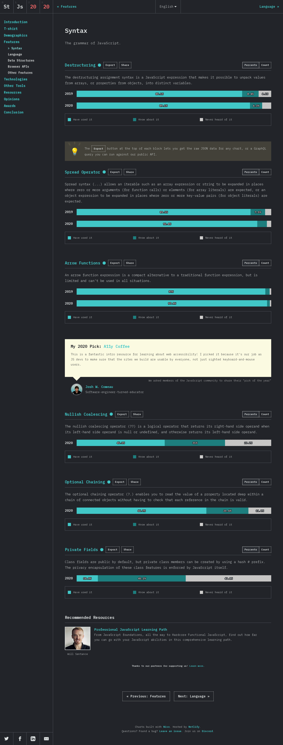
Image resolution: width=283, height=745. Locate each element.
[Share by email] (46, 738)
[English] (168, 6)
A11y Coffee (117, 346)
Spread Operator (82, 172)
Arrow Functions (82, 262)
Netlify (193, 726)
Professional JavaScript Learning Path (77, 638)
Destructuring (80, 65)
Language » (193, 696)
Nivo (166, 726)
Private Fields (81, 549)
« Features (146, 696)
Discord (207, 731)
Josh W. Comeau (76, 389)
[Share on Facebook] (20, 738)
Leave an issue (170, 731)
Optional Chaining (85, 481)
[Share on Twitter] (6, 738)
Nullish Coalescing (86, 414)
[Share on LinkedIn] (33, 738)
